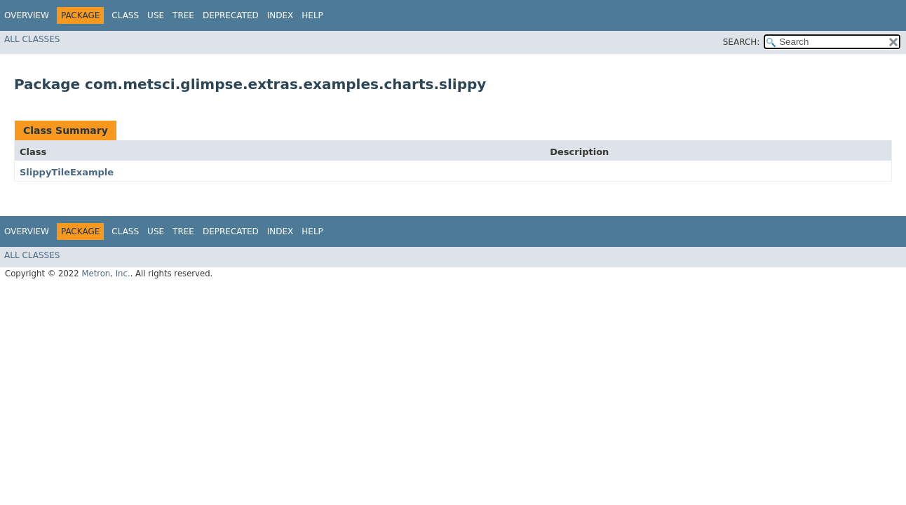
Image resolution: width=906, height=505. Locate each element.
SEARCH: (741, 42)
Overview (26, 15)
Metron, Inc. (105, 273)
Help (312, 15)
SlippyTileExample (67, 172)
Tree (183, 15)
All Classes (32, 39)
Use (155, 15)
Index (280, 15)
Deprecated (231, 15)
